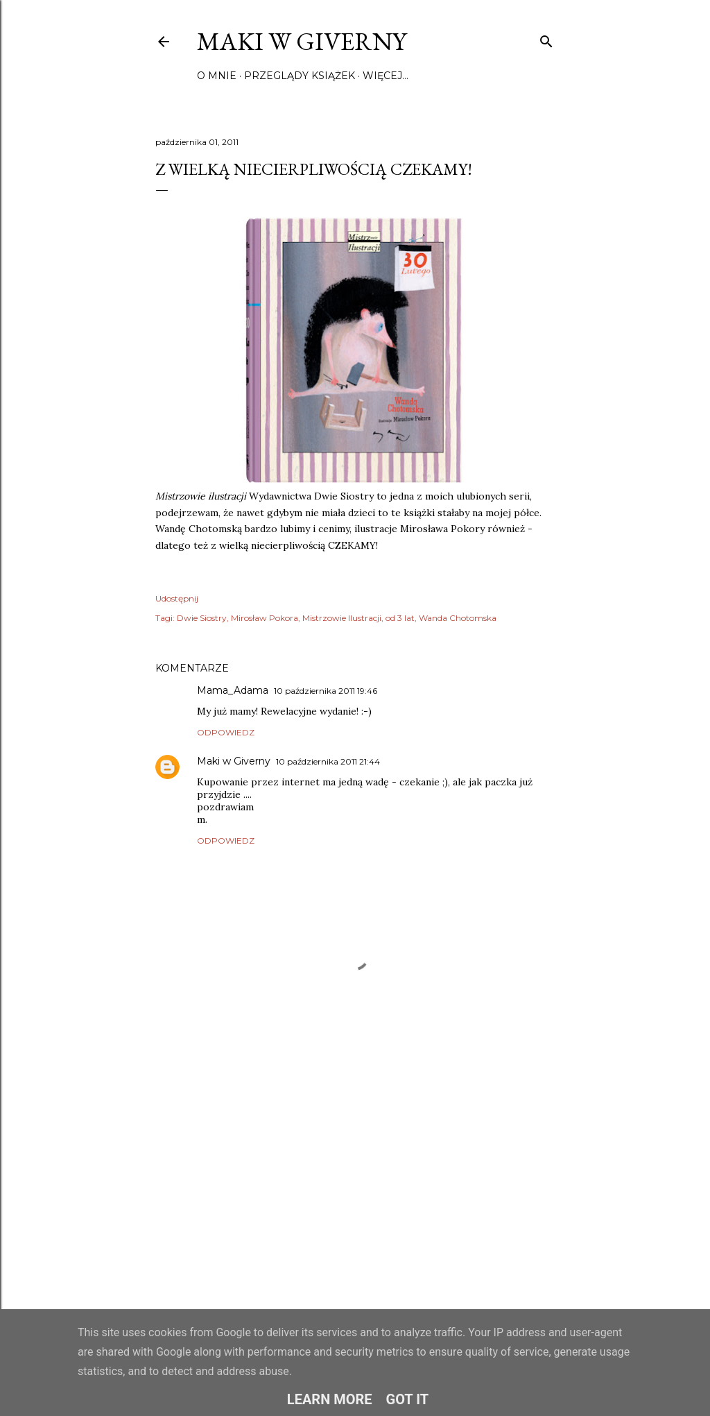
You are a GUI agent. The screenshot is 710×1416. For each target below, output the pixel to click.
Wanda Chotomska (457, 618)
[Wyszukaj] (546, 38)
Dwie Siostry (202, 618)
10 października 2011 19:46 (325, 690)
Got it (407, 1399)
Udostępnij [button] (176, 598)
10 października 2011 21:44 (328, 761)
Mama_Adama (232, 690)
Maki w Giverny (301, 41)
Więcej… (385, 75)
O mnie (216, 75)
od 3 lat (400, 618)
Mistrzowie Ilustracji (341, 618)
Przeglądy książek (299, 75)
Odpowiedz (225, 732)
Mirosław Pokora (264, 618)
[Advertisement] (355, 1175)
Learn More (329, 1399)
